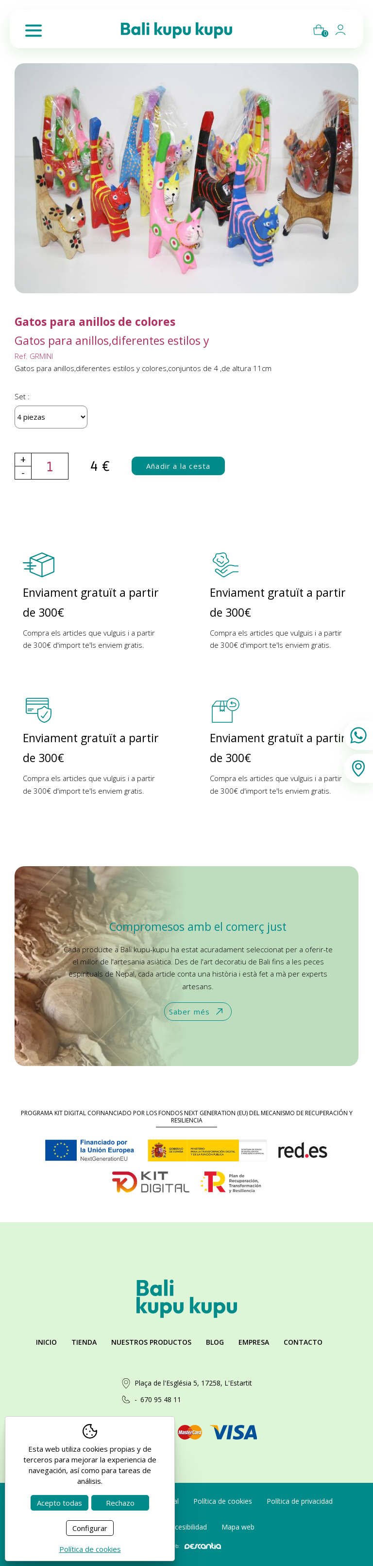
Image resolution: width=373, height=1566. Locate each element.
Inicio (46, 1342)
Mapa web (237, 1526)
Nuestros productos (151, 1342)
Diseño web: (186, 1546)
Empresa (253, 1342)
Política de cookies (222, 1501)
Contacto (303, 1342)
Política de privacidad (300, 1501)
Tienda (84, 1342)
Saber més (197, 1011)
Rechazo (120, 1503)
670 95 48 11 (160, 1399)
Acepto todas (59, 1503)
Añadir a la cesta (178, 466)
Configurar (89, 1528)
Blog (215, 1342)
